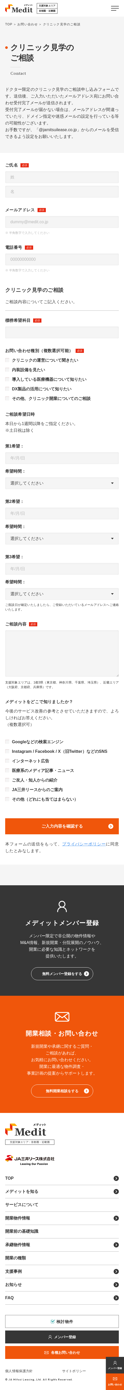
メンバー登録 (115, 1368)
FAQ (9, 1298)
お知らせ (13, 1284)
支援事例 (13, 1271)
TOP (8, 24)
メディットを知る (21, 1191)
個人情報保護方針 (19, 1371)
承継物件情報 (17, 1245)
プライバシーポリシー (84, 844)
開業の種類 (15, 1258)
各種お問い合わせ (65, 1352)
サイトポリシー (74, 1371)
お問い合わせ (115, 1384)
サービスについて (21, 1204)
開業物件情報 (17, 1218)
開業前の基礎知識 (21, 1231)
